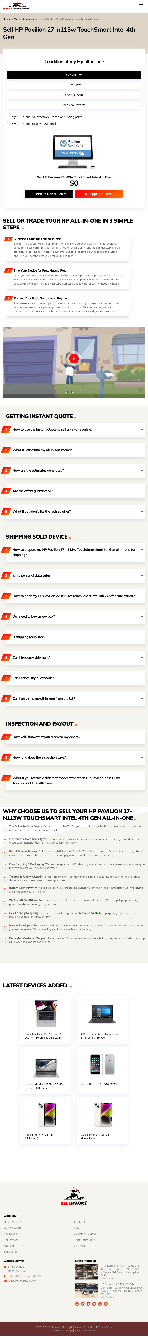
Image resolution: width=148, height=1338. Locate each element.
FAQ (76, 1229)
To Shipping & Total (99, 194)
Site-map (79, 1247)
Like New (74, 85)
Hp (40, 19)
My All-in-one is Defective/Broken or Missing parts (74, 117)
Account (9, 1247)
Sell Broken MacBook (86, 1332)
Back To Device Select (48, 194)
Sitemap (66, 1328)
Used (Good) (74, 95)
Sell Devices (11, 1241)
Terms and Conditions (84, 1328)
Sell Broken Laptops (61, 1332)
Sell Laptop (11, 1253)
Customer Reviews (85, 1235)
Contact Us (80, 1223)
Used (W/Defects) (74, 105)
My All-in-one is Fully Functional (74, 124)
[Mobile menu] (141, 5)
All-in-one (29, 19)
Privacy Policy (105, 1328)
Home (6, 19)
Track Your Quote (84, 1241)
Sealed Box (74, 75)
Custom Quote (13, 1229)
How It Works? (12, 1223)
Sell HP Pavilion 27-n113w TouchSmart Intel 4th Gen (74, 177)
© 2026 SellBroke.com (48, 1328)
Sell (16, 19)
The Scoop (10, 1235)
